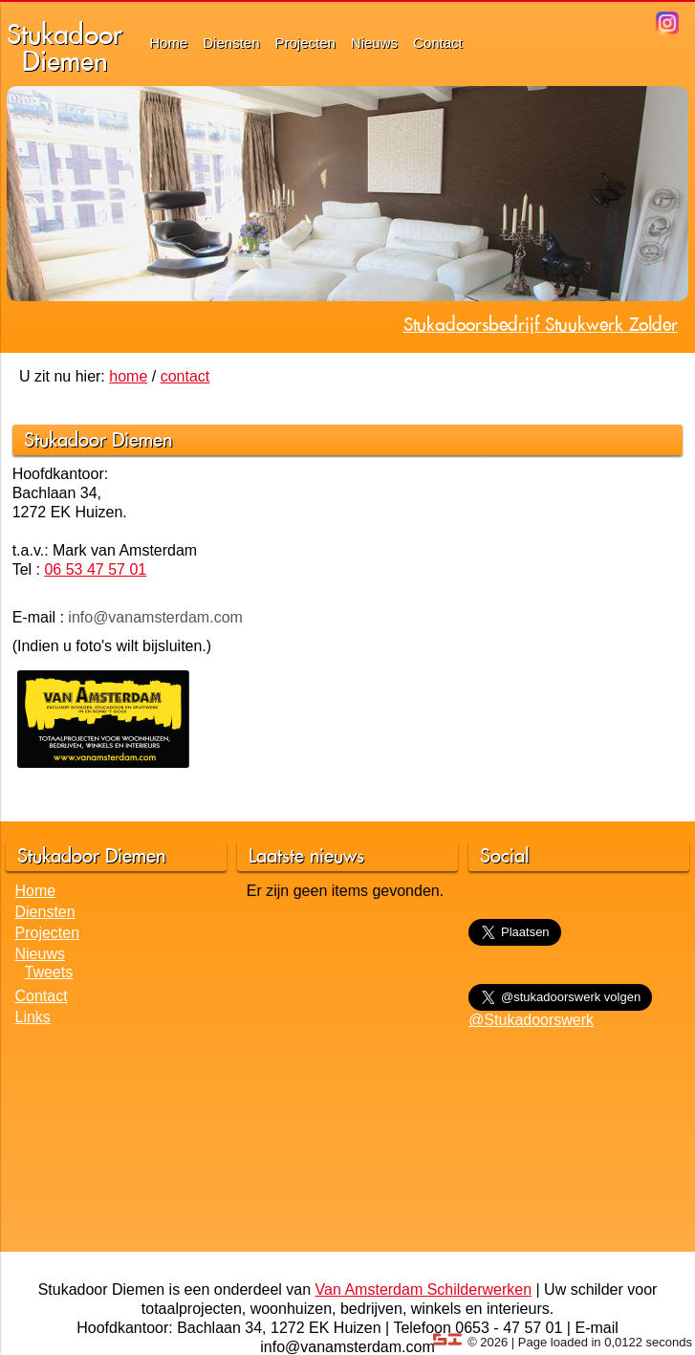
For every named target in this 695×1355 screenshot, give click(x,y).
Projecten (304, 42)
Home (168, 42)
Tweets (49, 972)
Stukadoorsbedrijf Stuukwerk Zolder (540, 324)
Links (33, 1017)
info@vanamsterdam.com (155, 617)
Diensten (231, 42)
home (128, 376)
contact (185, 376)
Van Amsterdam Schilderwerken (423, 1289)
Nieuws (374, 42)
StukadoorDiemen (64, 47)
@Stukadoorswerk (531, 1020)
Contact (438, 42)
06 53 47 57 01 (95, 569)
